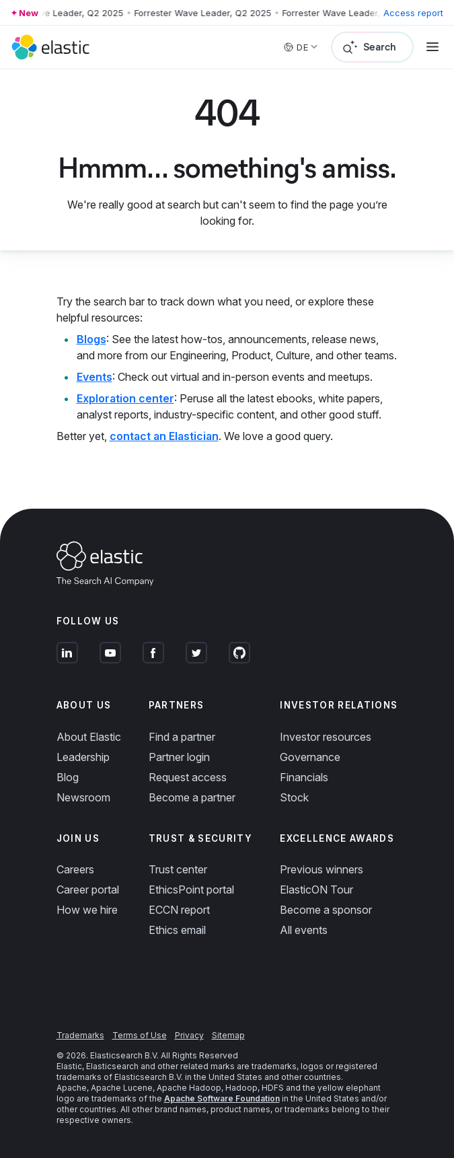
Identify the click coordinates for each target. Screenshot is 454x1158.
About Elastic (88, 737)
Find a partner (182, 737)
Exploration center (125, 398)
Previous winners (321, 869)
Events (94, 377)
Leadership (83, 757)
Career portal (87, 889)
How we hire (87, 909)
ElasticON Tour (316, 889)
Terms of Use (139, 1035)
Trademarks (80, 1035)
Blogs (91, 339)
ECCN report (179, 909)
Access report (413, 12)
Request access (188, 777)
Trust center (178, 869)
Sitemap (228, 1035)
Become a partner (192, 797)
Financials (304, 777)
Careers (75, 869)
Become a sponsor (326, 909)
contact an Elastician (164, 436)
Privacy (189, 1035)
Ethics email (177, 930)
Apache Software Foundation (222, 1098)
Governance (310, 757)
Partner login (179, 757)
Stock (294, 797)
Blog (67, 777)
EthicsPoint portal (191, 889)
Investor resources (325, 737)
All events (304, 930)
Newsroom (83, 797)
